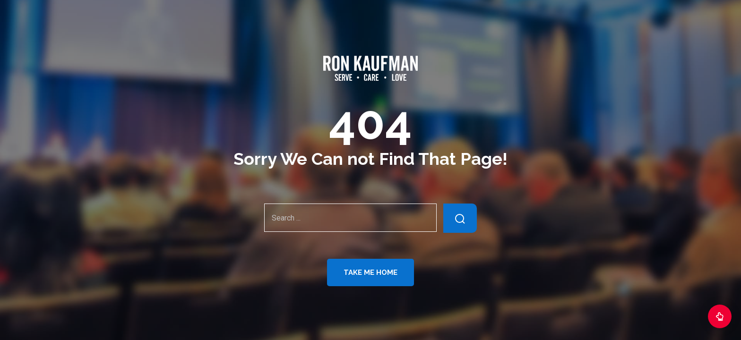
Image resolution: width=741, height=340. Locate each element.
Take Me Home (370, 272)
